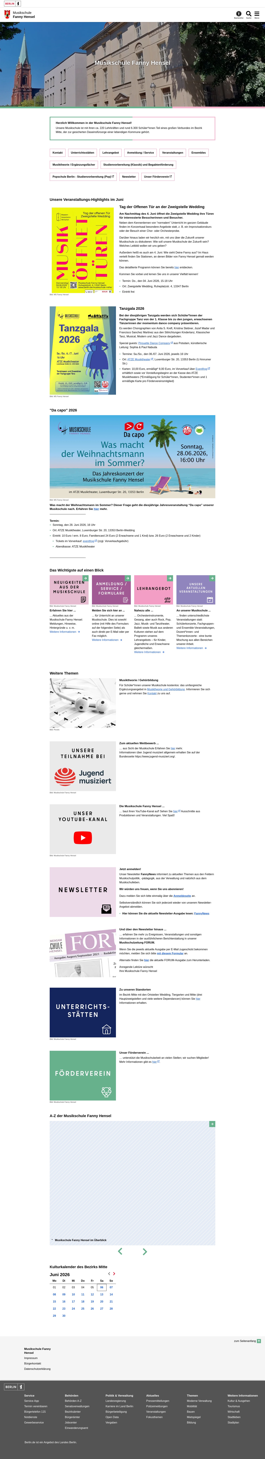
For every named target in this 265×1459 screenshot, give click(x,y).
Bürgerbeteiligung (116, 1411)
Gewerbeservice (34, 1422)
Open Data (112, 1417)
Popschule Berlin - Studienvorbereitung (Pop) (82, 176)
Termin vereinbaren (35, 1406)
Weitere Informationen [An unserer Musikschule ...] (190, 648)
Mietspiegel (194, 1417)
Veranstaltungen (172, 152)
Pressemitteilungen (157, 1400)
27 (101, 1308)
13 (101, 1294)
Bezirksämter (73, 1411)
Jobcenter (71, 1422)
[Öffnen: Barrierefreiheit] (239, 14)
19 (92, 1301)
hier (176, 267)
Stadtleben (234, 1417)
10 (73, 1294)
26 (92, 1308)
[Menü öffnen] (257, 14)
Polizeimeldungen (156, 1406)
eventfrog (88, 541)
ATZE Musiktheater (138, 359)
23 (63, 1308)
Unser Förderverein (156, 176)
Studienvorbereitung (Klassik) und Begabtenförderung (138, 164)
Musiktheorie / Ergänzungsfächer (74, 164)
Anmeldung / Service (140, 152)
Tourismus (234, 1406)
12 (92, 1294)
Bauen (191, 1411)
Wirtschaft (234, 1411)
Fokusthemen (154, 1417)
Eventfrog (201, 368)
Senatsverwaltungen (77, 1406)
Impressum (31, 1358)
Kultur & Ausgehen (239, 1400)
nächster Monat (113, 1274)
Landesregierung (116, 1400)
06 (101, 1287)
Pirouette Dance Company (154, 343)
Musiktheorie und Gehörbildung (166, 689)
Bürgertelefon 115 (35, 1411)
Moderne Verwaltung (199, 1400)
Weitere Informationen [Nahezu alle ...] (148, 652)
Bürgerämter (72, 1417)
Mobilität (192, 1406)
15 (54, 1301)
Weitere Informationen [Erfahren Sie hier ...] (63, 631)
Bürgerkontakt (32, 1363)
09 (63, 1294)
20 (101, 1301)
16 (63, 1301)
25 (82, 1308)
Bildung (191, 1422)
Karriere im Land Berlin (119, 1406)
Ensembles (198, 152)
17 (73, 1301)
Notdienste (30, 1417)
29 (54, 1315)
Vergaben (111, 1422)
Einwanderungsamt (76, 1428)
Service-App (31, 1400)
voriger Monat (108, 1274)
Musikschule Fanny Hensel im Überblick (80, 1240)
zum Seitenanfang (245, 1341)
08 (54, 1294)
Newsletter (129, 176)
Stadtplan (233, 1422)
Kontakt (58, 152)
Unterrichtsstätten (82, 152)
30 (63, 1315)
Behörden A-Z (73, 1400)
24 (73, 1308)
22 (54, 1308)
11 (82, 1294)
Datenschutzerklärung (37, 1368)
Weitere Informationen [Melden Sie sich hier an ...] (105, 639)
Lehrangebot (110, 152)
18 (82, 1301)
